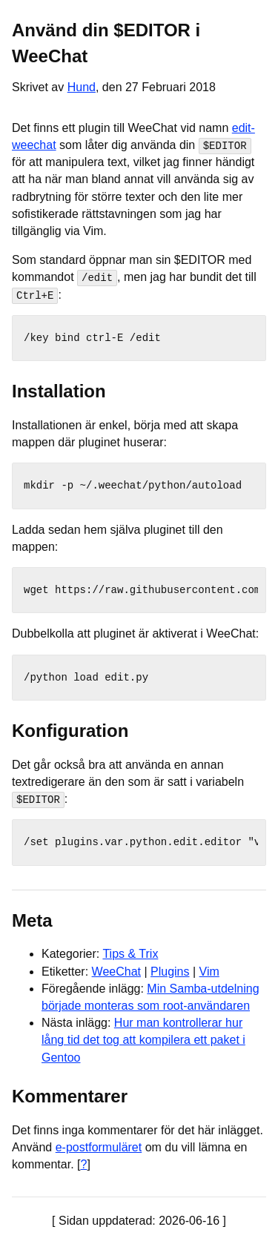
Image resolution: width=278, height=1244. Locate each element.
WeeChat (116, 971)
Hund (81, 87)
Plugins (169, 971)
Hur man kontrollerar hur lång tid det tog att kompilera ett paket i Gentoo (143, 1039)
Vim (209, 971)
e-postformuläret (99, 1146)
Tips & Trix (130, 953)
